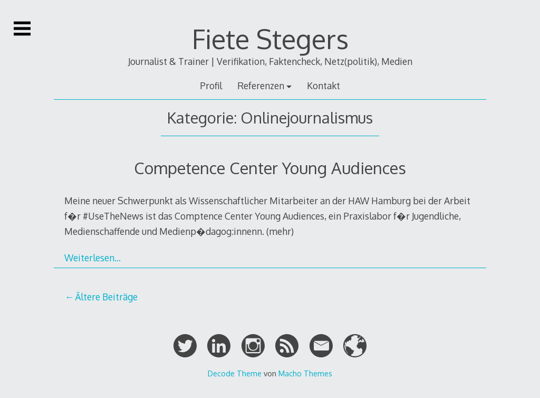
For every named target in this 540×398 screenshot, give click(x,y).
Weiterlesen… (92, 257)
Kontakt (323, 85)
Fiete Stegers (270, 38)
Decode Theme (235, 373)
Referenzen (260, 85)
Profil (211, 85)
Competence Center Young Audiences (270, 167)
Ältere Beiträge (106, 296)
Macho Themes (305, 373)
